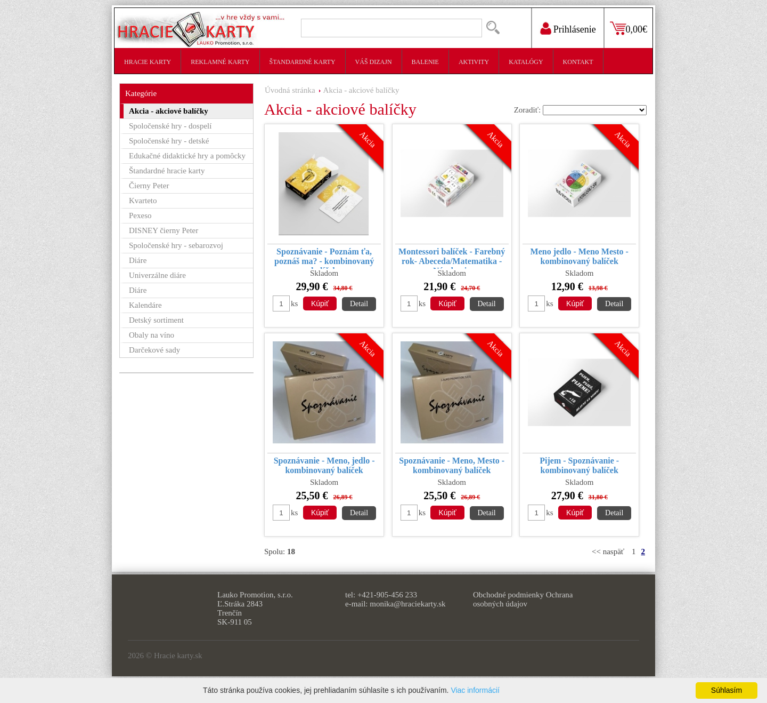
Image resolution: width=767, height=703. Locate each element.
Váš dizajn (373, 62)
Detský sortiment (156, 320)
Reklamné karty (220, 62)
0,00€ (637, 29)
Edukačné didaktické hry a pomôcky (187, 155)
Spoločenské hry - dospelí (170, 126)
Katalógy (526, 62)
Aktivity (474, 62)
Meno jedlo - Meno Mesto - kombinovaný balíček (580, 256)
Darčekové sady (154, 350)
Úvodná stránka (290, 90)
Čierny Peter (149, 185)
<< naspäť (608, 551)
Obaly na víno (151, 335)
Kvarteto (143, 200)
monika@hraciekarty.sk (407, 604)
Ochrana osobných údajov (523, 599)
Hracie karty (147, 62)
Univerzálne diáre (157, 275)
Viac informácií (475, 690)
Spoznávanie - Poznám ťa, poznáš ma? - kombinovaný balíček (324, 258)
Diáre (137, 260)
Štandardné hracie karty (167, 170)
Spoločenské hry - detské (169, 141)
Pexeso (140, 215)
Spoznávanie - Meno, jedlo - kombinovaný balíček (324, 465)
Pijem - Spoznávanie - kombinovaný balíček (579, 465)
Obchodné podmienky (508, 594)
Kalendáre (145, 305)
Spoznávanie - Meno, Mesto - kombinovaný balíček (451, 465)
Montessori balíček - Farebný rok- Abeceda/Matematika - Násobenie (451, 258)
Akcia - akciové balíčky (361, 90)
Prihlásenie (574, 29)
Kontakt (578, 62)
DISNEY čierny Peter (163, 230)
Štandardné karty (303, 62)
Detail (359, 304)
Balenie (425, 62)
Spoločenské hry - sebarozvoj (176, 245)
